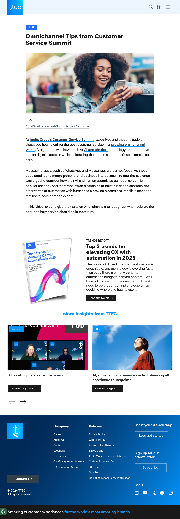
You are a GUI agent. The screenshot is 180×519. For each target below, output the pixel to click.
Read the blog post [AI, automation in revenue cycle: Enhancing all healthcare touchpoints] (107, 388)
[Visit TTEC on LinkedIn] (136, 493)
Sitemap (94, 467)
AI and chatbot (95, 149)
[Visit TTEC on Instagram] (171, 493)
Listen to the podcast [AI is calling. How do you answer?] (25, 388)
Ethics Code (96, 450)
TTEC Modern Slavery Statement (108, 456)
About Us (59, 439)
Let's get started (151, 435)
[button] (23, 401)
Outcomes (59, 456)
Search (151, 7)
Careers (58, 434)
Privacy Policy (97, 434)
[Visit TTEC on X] (154, 493)
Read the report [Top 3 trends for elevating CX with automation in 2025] (101, 298)
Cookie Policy (97, 439)
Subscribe (150, 467)
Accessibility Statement (103, 445)
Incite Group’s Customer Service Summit (62, 139)
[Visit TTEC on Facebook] (162, 493)
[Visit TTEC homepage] (15, 431)
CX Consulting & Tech (66, 467)
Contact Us (23, 479)
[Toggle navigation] (168, 7)
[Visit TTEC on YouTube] (145, 493)
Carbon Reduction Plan (102, 461)
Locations (59, 450)
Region (158, 7)
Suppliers (94, 472)
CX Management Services (69, 461)
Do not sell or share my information (109, 478)
